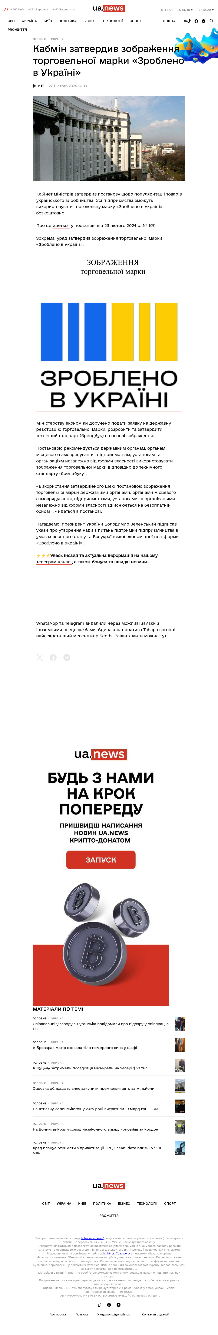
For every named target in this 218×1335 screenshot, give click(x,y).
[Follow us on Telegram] (203, 21)
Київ (48, 21)
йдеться (61, 225)
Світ (11, 21)
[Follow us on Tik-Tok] (189, 21)
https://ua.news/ (92, 1238)
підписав (167, 524)
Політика (68, 21)
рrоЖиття (17, 29)
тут (163, 635)
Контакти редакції (155, 1314)
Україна (29, 21)
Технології (112, 21)
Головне (39, 38)
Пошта (169, 21)
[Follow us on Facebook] (196, 21)
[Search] (211, 20)
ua (184, 21)
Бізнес (89, 21)
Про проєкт (57, 1314)
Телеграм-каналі (54, 562)
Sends (106, 635)
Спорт (135, 21)
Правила (82, 1314)
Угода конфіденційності (114, 1314)
